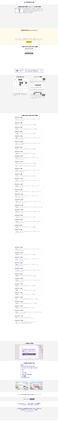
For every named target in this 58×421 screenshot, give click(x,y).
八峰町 (26, 374)
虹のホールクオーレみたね (19, 120)
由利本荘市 (25, 377)
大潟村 (29, 366)
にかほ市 (23, 372)
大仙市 (23, 371)
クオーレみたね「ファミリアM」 (20, 313)
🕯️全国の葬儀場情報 (37, 403)
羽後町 (27, 366)
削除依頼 (30, 408)
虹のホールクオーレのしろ (19, 232)
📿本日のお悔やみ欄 (21, 403)
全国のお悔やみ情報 (23, 394)
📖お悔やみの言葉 (36, 404)
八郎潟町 (23, 374)
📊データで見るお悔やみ (22, 404)
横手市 (28, 377)
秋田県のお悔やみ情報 (30, 394)
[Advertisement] (29, 20)
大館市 (32, 366)
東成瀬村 (28, 374)
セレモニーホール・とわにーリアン (21, 202)
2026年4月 (20, 79)
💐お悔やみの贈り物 (30, 404)
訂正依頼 (34, 408)
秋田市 (23, 366)
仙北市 (23, 369)
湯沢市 (23, 377)
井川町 (25, 366)
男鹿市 (34, 366)
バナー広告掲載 (18, 408)
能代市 (26, 372)
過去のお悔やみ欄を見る (29, 53)
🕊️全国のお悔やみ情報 (30, 403)
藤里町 (31, 374)
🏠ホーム (18, 394)
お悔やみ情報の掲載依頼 (25, 408)
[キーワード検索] (36, 79)
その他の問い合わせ (39, 408)
